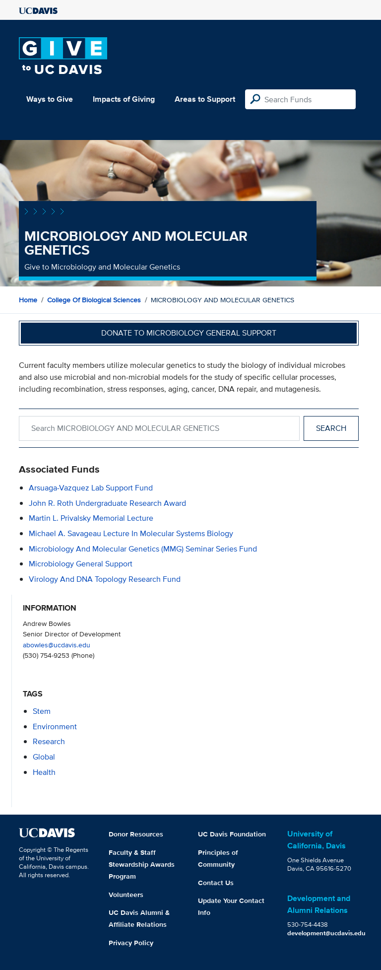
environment (55, 726)
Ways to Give (49, 99)
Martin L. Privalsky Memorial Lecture (91, 518)
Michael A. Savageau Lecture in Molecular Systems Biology (131, 533)
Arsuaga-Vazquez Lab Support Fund (91, 487)
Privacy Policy (131, 943)
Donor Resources (136, 834)
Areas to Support (205, 99)
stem (42, 711)
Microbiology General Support (80, 563)
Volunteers (126, 895)
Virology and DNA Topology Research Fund (105, 579)
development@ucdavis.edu (326, 933)
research (49, 741)
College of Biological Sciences (94, 300)
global (44, 756)
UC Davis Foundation (232, 834)
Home (28, 300)
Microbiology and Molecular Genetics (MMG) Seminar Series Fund (143, 548)
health (44, 772)
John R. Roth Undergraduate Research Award (107, 503)
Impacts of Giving (124, 99)
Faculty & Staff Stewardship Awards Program (142, 864)
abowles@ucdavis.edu (56, 644)
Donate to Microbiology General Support (188, 333)
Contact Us (216, 883)
